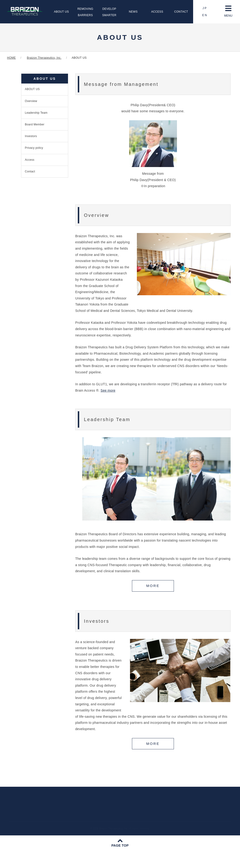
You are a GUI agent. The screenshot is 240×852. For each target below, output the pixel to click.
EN (205, 15)
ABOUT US (61, 11)
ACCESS (157, 11)
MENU (228, 11)
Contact (30, 171)
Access (29, 159)
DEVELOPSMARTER (109, 12)
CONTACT (181, 11)
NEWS (133, 11)
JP (204, 8)
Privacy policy (34, 147)
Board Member (34, 124)
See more (108, 390)
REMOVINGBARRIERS (85, 12)
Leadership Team (36, 112)
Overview (31, 101)
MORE (153, 586)
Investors (31, 136)
